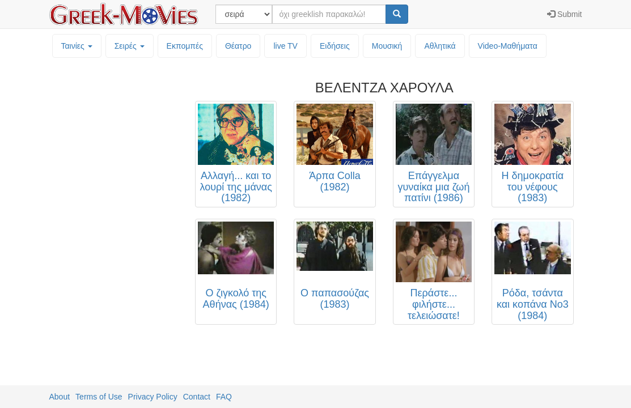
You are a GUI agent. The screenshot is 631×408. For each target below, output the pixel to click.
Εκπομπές (185, 45)
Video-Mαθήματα (507, 45)
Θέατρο (238, 45)
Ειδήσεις (335, 45)
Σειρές (130, 45)
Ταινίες (76, 45)
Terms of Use (98, 396)
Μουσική (387, 45)
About (59, 396)
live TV (285, 45)
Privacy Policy (152, 396)
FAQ (224, 396)
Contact (196, 396)
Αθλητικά (439, 45)
